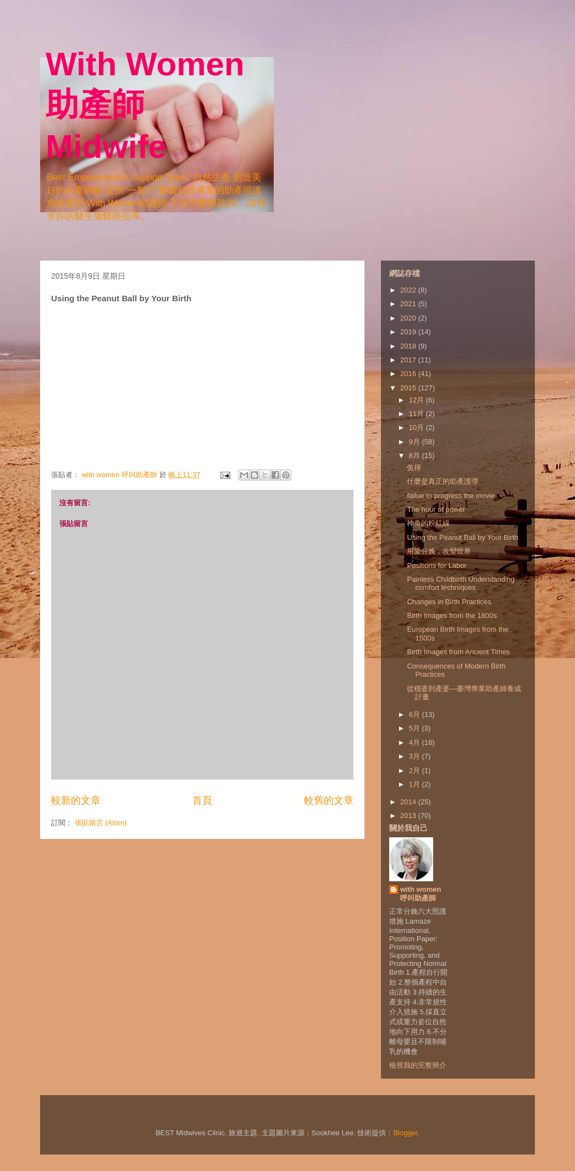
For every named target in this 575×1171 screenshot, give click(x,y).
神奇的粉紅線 (428, 523)
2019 (409, 332)
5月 (415, 728)
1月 (415, 784)
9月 (415, 442)
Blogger (405, 1133)
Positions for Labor (436, 565)
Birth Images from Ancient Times (458, 652)
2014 (409, 802)
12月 (417, 400)
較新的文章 (76, 800)
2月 (415, 770)
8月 (415, 455)
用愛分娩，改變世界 (439, 551)
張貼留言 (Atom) (101, 823)
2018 (409, 346)
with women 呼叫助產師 (420, 893)
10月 (417, 427)
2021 (409, 304)
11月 (417, 414)
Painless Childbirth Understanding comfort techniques (461, 583)
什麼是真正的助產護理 (442, 481)
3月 (415, 756)
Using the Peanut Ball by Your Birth (462, 537)
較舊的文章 (328, 800)
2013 (409, 815)
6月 (415, 714)
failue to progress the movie (451, 495)
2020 (409, 318)
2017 (409, 360)
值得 (414, 467)
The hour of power (436, 509)
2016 (409, 373)
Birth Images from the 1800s (451, 615)
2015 (409, 388)
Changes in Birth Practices (449, 602)
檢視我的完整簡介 (417, 1065)
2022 (409, 290)
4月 (415, 742)
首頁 (202, 800)
